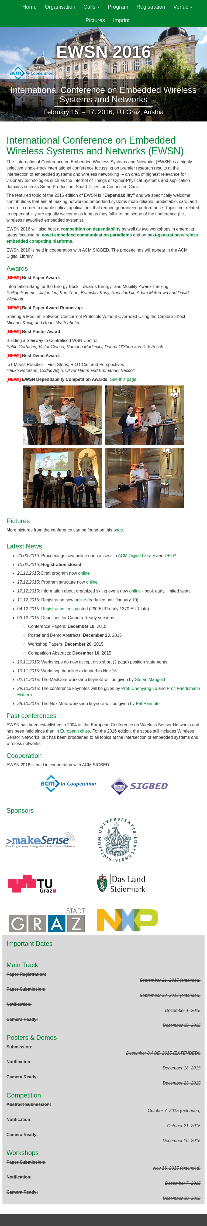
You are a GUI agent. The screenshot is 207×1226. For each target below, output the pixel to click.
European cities (75, 731)
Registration (150, 7)
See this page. (123, 379)
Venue (183, 7)
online (92, 582)
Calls (92, 7)
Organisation (60, 7)
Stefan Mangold (150, 679)
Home (29, 7)
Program (118, 7)
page (118, 530)
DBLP (170, 555)
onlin (84, 573)
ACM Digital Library (136, 555)
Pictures (95, 20)
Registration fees (57, 609)
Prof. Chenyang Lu (139, 688)
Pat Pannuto (148, 703)
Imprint (121, 20)
